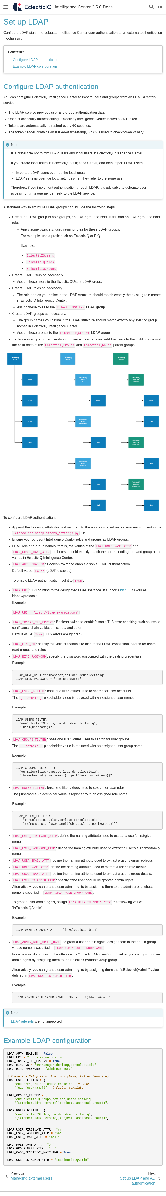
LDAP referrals (22, 1021)
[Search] (151, 7)
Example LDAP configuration (35, 66)
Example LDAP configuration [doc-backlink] (47, 1040)
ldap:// (124, 590)
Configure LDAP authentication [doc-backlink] (50, 86)
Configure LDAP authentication (36, 60)
